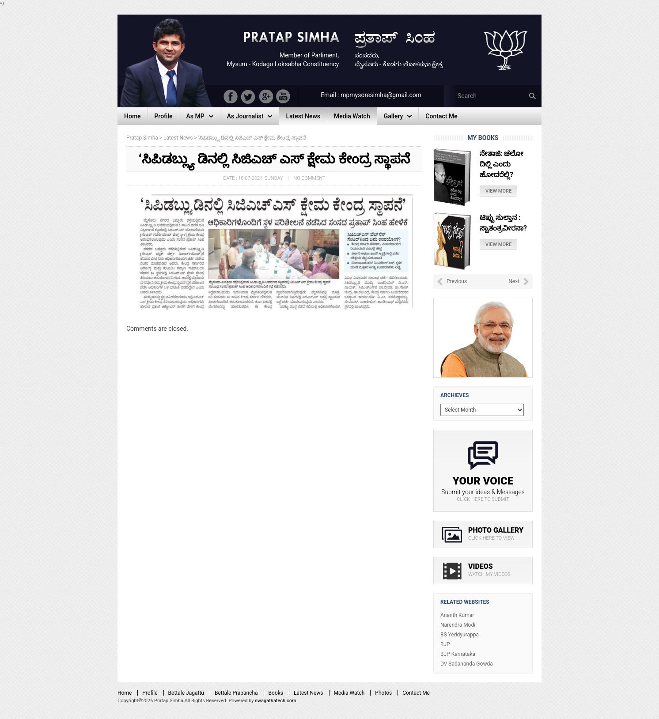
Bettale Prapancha (236, 693)
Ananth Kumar (457, 615)
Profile (149, 693)
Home (124, 693)
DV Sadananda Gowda (466, 664)
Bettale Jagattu (186, 693)
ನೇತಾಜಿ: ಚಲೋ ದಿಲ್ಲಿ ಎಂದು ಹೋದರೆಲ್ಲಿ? (501, 164)
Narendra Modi (457, 625)
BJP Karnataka (457, 654)
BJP (445, 644)
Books (276, 693)
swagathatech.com (275, 701)
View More (498, 191)
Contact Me (416, 693)
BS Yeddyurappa (459, 635)
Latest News (308, 693)
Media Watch (349, 693)
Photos (383, 693)
